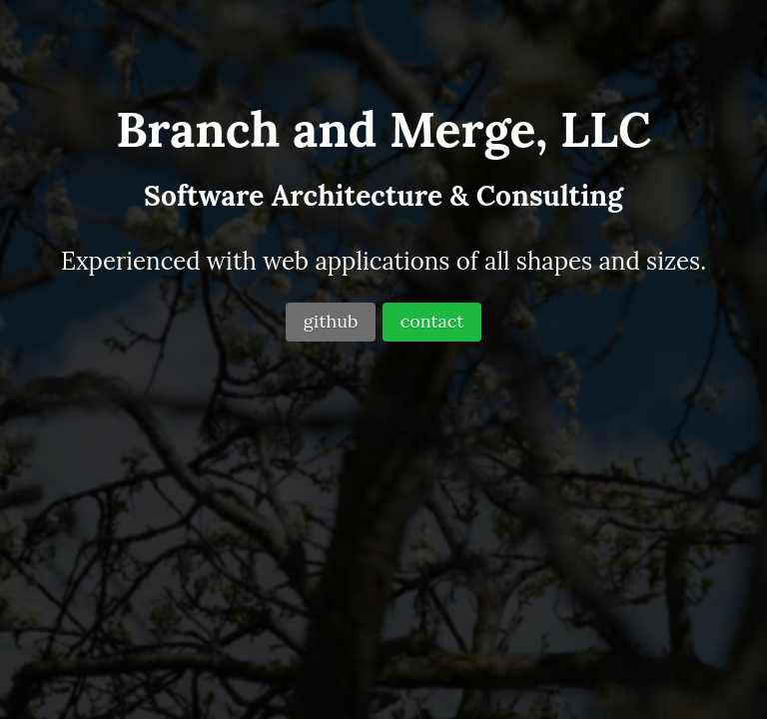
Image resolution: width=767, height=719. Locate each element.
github (331, 321)
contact (432, 321)
